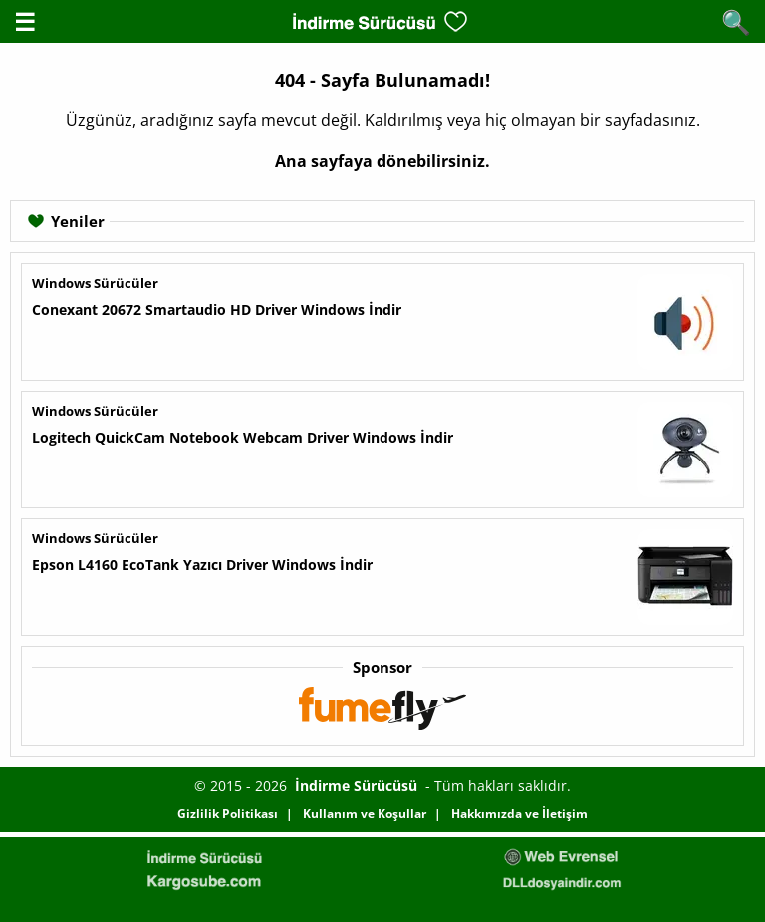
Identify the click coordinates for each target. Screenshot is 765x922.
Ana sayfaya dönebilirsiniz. (382, 161)
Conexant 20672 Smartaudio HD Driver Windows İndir (216, 309)
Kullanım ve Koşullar (364, 813)
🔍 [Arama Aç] (736, 21)
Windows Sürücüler (95, 283)
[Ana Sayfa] (363, 21)
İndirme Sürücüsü (356, 785)
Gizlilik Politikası (227, 813)
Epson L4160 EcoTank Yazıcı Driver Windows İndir (202, 564)
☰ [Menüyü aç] (25, 21)
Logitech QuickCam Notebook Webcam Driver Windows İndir (242, 437)
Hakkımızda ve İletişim (519, 813)
